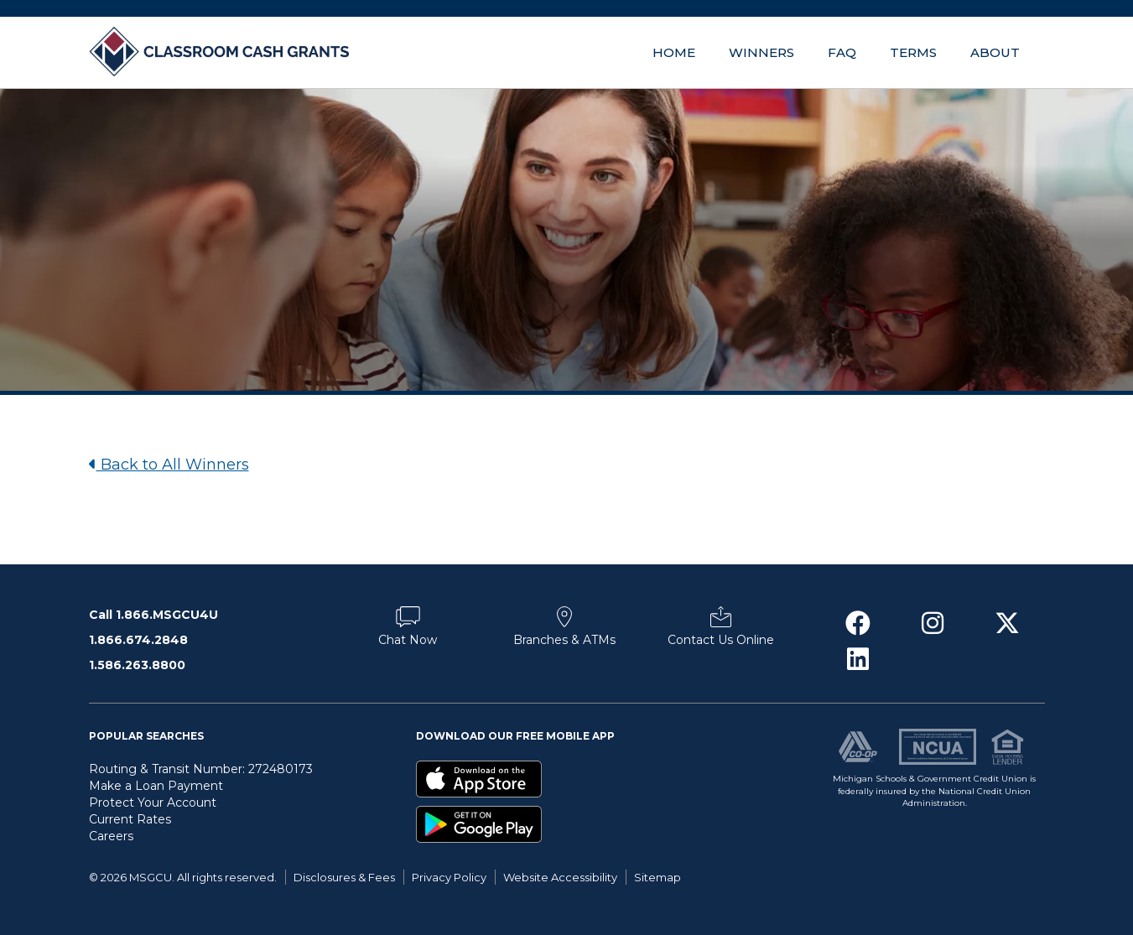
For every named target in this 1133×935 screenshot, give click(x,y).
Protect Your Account (152, 802)
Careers (111, 836)
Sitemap (657, 877)
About (995, 52)
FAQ (842, 52)
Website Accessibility (560, 877)
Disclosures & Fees (344, 877)
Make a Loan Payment (156, 785)
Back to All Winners (169, 464)
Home (673, 52)
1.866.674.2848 (138, 639)
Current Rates (130, 819)
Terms (913, 52)
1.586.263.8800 (137, 665)
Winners (761, 52)
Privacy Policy (449, 877)
